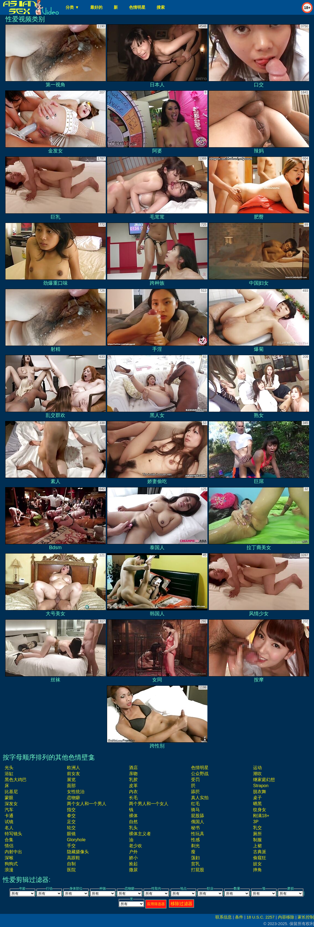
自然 (133, 821)
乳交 (257, 827)
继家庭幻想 (264, 779)
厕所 (257, 833)
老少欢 (135, 845)
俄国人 (197, 821)
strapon (260, 785)
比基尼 (11, 791)
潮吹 (257, 773)
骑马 (195, 809)
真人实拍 (200, 797)
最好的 (96, 7)
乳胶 (133, 779)
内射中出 (13, 851)
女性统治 (75, 791)
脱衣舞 (259, 791)
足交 (71, 821)
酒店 (133, 767)
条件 (239, 917)
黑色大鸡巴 (16, 779)
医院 (71, 869)
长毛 (133, 797)
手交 (71, 845)
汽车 (9, 809)
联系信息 (223, 917)
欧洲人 (73, 767)
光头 (9, 767)
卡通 (9, 815)
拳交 (71, 815)
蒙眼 (9, 797)
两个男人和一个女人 (148, 803)
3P (256, 821)
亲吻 (133, 773)
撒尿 (133, 869)
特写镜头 (13, 833)
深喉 (9, 857)
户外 (133, 851)
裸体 (133, 815)
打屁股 (197, 869)
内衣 (133, 791)
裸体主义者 (140, 833)
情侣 (9, 845)
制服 (257, 839)
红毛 (195, 803)
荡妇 (195, 857)
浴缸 (9, 773)
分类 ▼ (72, 7)
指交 (71, 809)
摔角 (257, 869)
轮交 (71, 827)
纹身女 (259, 809)
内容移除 (286, 917)
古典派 (259, 851)
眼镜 (71, 833)
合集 (9, 839)
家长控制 (306, 917)
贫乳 (195, 863)
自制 (71, 863)
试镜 (9, 821)
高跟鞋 (73, 857)
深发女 (11, 803)
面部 (71, 785)
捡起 (133, 863)
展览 (71, 779)
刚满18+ (261, 815)
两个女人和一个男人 (86, 803)
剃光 (195, 845)
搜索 (161, 7)
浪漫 (9, 869)
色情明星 (137, 7)
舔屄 (195, 791)
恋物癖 (73, 797)
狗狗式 (11, 863)
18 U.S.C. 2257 (260, 917)
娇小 (133, 857)
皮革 (133, 785)
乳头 (133, 827)
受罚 (195, 779)
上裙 (257, 845)
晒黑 (257, 803)
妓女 (257, 863)
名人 (9, 827)
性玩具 (197, 833)
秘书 (195, 827)
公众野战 (200, 773)
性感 (195, 839)
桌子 (257, 797)
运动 (257, 767)
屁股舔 (197, 815)
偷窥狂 (259, 857)
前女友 (73, 773)
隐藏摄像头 (78, 851)
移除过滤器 (181, 903)
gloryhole (76, 839)
